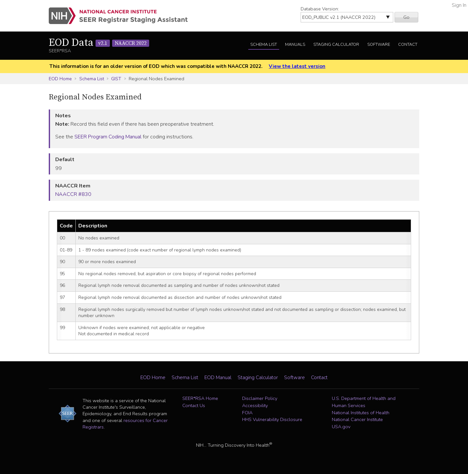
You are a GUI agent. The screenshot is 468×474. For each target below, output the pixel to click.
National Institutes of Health (360, 412)
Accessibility (255, 405)
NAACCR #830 (73, 194)
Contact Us (193, 405)
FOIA (247, 412)
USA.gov (341, 426)
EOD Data (99, 42)
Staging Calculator (336, 44)
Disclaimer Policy (259, 398)
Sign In (459, 5)
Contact (407, 44)
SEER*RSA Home (200, 398)
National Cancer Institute (357, 419)
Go (406, 17)
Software (378, 44)
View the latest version (297, 66)
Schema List (263, 44)
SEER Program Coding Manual (107, 136)
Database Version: (320, 9)
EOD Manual (217, 377)
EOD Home (60, 78)
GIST (116, 78)
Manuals (295, 44)
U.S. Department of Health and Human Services (364, 402)
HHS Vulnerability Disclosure (272, 419)
